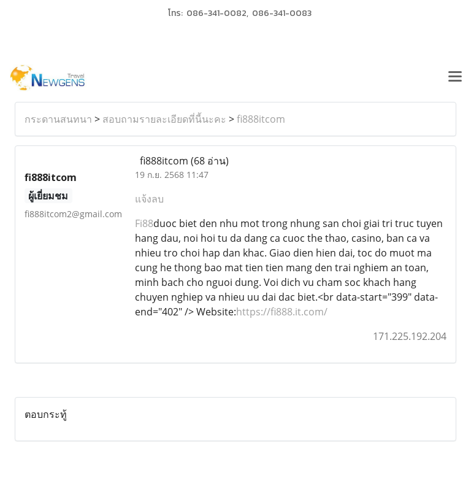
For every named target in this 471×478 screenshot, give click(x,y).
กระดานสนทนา (58, 119)
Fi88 (144, 223)
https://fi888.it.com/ (281, 311)
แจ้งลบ (149, 199)
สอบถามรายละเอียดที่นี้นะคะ (164, 119)
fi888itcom (261, 119)
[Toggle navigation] (455, 77)
